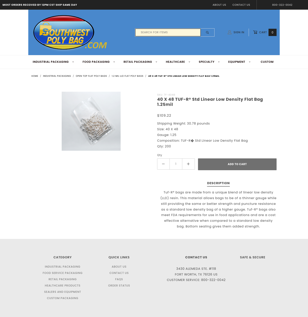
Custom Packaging (62, 298)
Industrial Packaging (62, 267)
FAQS (119, 279)
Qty (159, 155)
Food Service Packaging (62, 273)
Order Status (119, 285)
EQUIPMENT (239, 62)
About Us (219, 5)
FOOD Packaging (98, 62)
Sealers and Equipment (62, 292)
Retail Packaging (63, 279)
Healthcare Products (62, 285)
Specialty (209, 62)
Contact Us (241, 5)
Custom (267, 62)
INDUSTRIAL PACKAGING (53, 62)
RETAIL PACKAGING (141, 62)
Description (218, 183)
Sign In (236, 32)
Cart (265, 32)
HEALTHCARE (178, 62)
